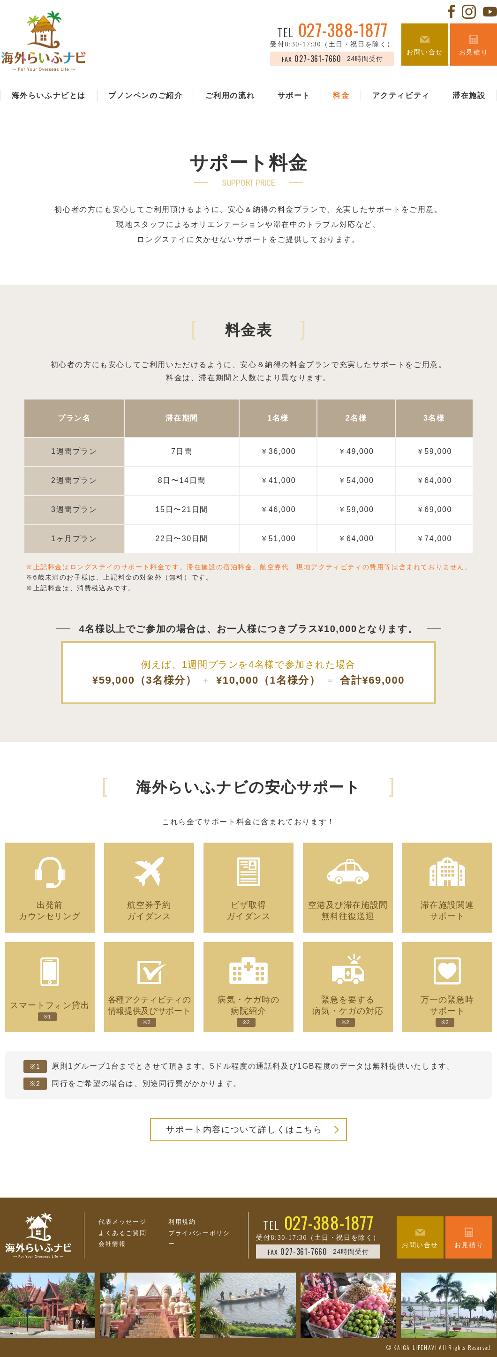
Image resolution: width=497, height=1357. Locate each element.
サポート (294, 96)
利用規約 (182, 1221)
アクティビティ (401, 96)
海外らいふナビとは (49, 96)
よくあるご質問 (122, 1232)
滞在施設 (468, 96)
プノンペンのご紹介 (145, 96)
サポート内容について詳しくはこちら (244, 1129)
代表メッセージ (122, 1221)
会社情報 (112, 1243)
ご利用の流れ (230, 96)
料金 (341, 96)
